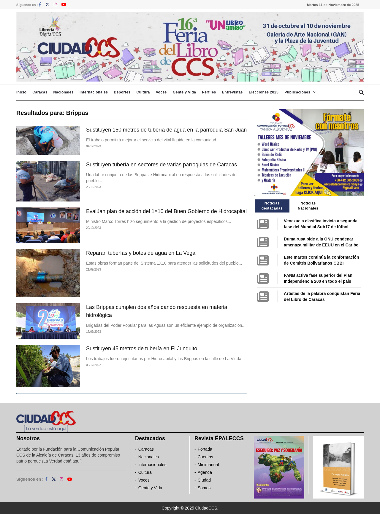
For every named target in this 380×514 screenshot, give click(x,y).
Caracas (39, 92)
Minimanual (208, 464)
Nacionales (63, 92)
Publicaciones (297, 92)
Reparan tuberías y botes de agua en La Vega (140, 253)
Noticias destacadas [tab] (272, 205)
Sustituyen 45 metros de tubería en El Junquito (141, 348)
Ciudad (204, 480)
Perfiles (209, 92)
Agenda (205, 472)
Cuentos (205, 456)
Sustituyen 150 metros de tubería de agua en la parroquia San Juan (166, 130)
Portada (205, 449)
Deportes (122, 92)
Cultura (143, 92)
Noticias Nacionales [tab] (308, 205)
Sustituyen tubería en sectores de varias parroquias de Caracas (161, 165)
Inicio (21, 92)
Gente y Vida (184, 92)
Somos (204, 487)
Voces (161, 92)
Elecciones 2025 (263, 92)
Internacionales (94, 92)
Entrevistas (232, 92)
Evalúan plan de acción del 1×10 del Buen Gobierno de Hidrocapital (166, 211)
